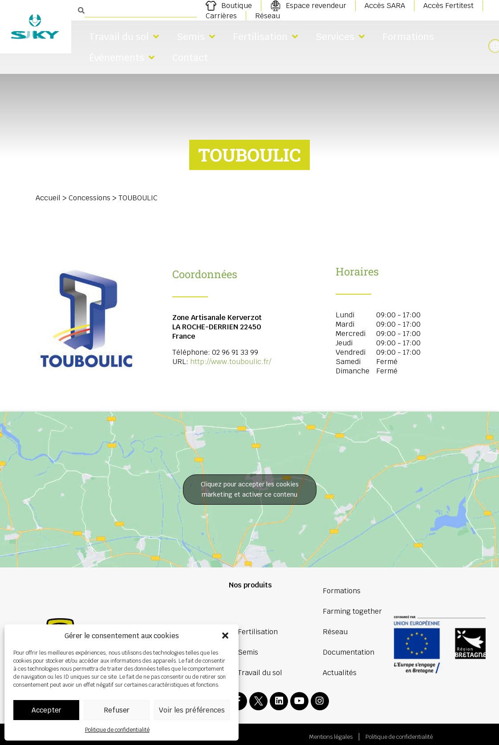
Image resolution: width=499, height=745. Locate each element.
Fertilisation (265, 37)
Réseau (335, 631)
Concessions (89, 197)
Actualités (340, 672)
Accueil (48, 197)
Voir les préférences (192, 710)
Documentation (348, 652)
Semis (196, 37)
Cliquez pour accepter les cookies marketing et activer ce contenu (250, 489)
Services (340, 37)
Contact (190, 58)
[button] (225, 635)
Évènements (121, 58)
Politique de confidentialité (117, 729)
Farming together (352, 611)
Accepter (46, 710)
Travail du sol (124, 37)
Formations (408, 37)
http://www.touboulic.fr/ (230, 361)
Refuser (117, 710)
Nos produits (250, 585)
